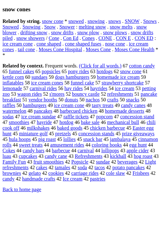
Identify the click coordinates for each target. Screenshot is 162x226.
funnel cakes (21, 71)
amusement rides (67, 145)
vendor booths (43, 99)
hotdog (66, 122)
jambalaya (120, 139)
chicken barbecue (107, 128)
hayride (44, 122)
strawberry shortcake (123, 82)
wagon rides (29, 94)
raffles (9, 105)
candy (8, 178)
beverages (127, 161)
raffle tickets (76, 116)
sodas (8, 116)
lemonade (12, 88)
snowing (95, 21)
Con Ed (70, 38)
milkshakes (38, 128)
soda (82, 167)
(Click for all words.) (100, 65)
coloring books (107, 145)
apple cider (137, 150)
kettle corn (13, 77)
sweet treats (30, 145)
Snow (49, 27)
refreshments (120, 94)
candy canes (133, 105)
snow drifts (62, 32)
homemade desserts (124, 111)
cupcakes (28, 156)
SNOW (132, 21)
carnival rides (43, 88)
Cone (54, 38)
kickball (118, 156)
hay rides (73, 88)
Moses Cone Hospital (60, 49)
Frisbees (140, 173)
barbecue (61, 150)
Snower (67, 27)
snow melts (121, 27)
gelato (35, 173)
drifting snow (33, 32)
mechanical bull (123, 122)
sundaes (39, 77)
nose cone (115, 43)
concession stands (96, 133)
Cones (88, 38)
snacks (132, 99)
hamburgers (35, 105)
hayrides (98, 88)
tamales (62, 167)
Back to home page (22, 189)
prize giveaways (138, 133)
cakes (41, 167)
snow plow (88, 32)
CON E (123, 38)
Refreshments (89, 156)
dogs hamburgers (72, 77)
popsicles (51, 71)
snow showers (30, 38)
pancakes (43, 111)
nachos (92, 99)
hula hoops (20, 139)
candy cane (56, 156)
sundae (103, 161)
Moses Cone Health (134, 49)
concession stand (137, 116)
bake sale (90, 122)
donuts (71, 99)
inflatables (13, 82)
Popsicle (79, 161)
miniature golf (33, 133)
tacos (99, 167)
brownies (12, 173)
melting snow (92, 27)
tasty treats (103, 105)
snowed (76, 21)
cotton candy (142, 65)
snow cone (52, 21)
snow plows (115, 32)
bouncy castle (86, 94)
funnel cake (82, 82)
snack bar (92, 139)
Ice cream (72, 178)
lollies (69, 139)
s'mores (56, 94)
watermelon (14, 111)
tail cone (26, 49)
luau (7, 156)
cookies (56, 173)
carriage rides (85, 173)
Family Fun (14, 161)
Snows (150, 21)
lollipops (110, 150)
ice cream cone (18, 43)
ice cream (124, 88)
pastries (97, 178)
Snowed (11, 27)
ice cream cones (47, 82)
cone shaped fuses (83, 43)
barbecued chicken (78, 111)
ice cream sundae (38, 116)
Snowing (32, 27)
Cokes (9, 150)
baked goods (69, 128)
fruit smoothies (48, 161)
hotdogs (105, 71)
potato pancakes (128, 167)
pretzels (63, 133)
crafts (113, 99)
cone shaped (48, 43)
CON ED (144, 38)
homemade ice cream (118, 77)
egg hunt (138, 145)
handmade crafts (38, 178)
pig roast (47, 139)
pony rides (78, 71)
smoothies (19, 122)
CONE (105, 38)
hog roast (143, 156)
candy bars (33, 150)
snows (114, 21)
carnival (86, 150)
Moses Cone (98, 49)
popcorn (104, 116)
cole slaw (115, 173)
